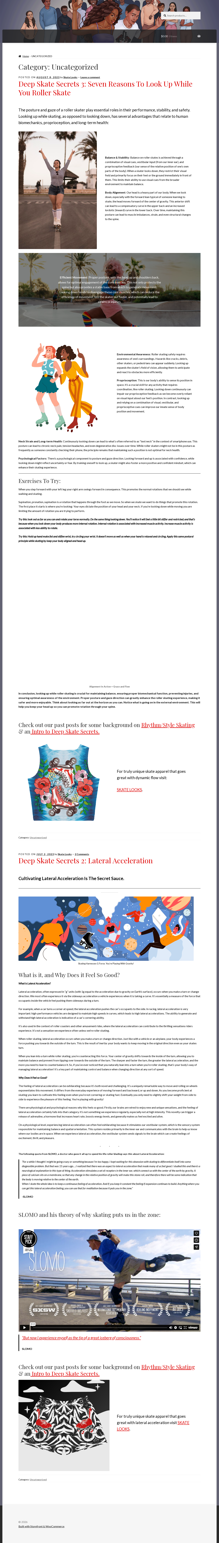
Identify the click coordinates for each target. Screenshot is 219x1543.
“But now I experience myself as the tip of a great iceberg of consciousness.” (81, 1337)
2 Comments (82, 854)
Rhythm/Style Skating (168, 724)
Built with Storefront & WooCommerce (41, 1526)
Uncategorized (38, 837)
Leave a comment (90, 77)
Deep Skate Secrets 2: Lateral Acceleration (85, 860)
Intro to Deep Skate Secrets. (65, 731)
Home (26, 56)
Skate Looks (70, 77)
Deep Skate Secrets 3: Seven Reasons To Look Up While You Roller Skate (105, 88)
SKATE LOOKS (129, 789)
